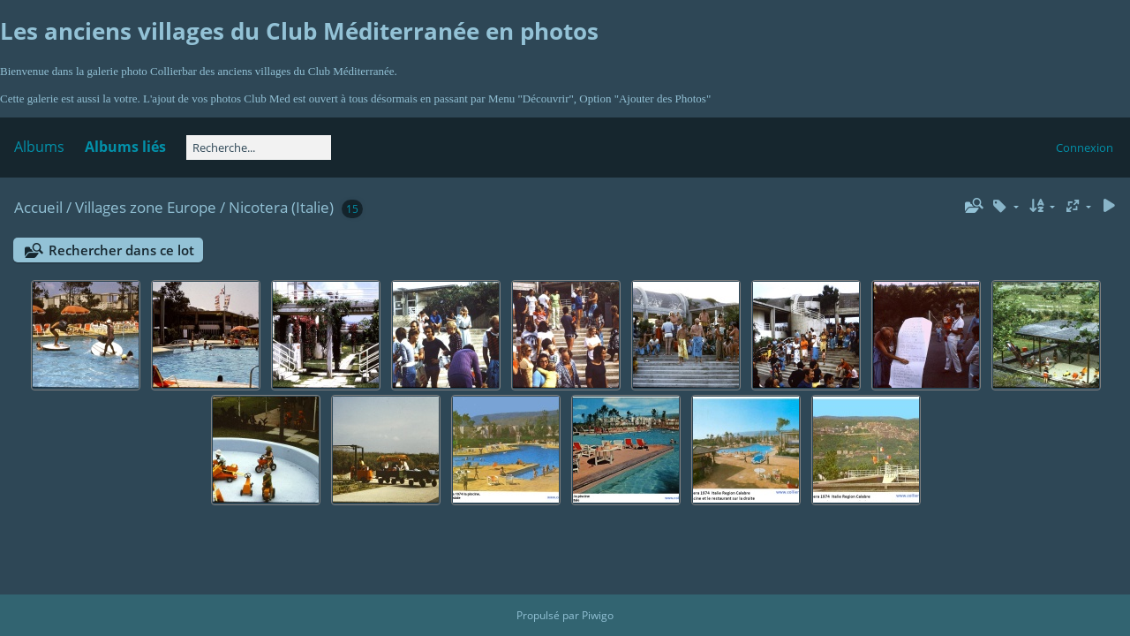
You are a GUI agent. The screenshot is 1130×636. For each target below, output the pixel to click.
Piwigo (598, 615)
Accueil (38, 207)
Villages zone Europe (145, 207)
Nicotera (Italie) (281, 207)
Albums (39, 146)
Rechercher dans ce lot (121, 250)
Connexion (1084, 147)
